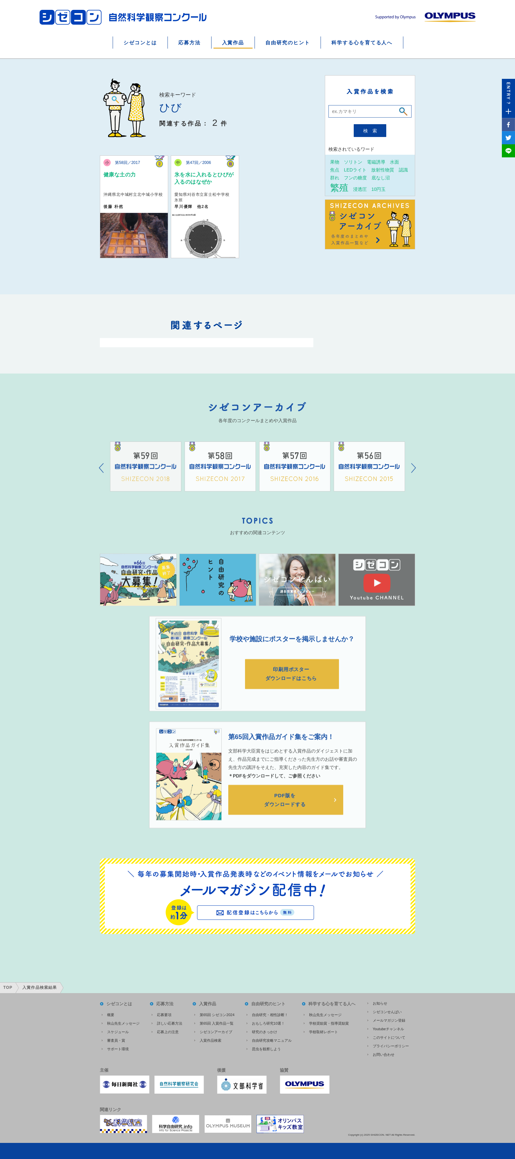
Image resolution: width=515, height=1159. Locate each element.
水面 (394, 161)
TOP (7, 986)
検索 (372, 130)
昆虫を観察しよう (266, 1048)
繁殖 (339, 188)
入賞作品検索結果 (39, 986)
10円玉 (378, 189)
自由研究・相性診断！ (270, 1014)
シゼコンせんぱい (387, 1011)
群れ (334, 177)
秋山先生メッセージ (123, 1022)
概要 (110, 1014)
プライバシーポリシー (391, 1045)
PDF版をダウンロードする (286, 810)
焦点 (334, 169)
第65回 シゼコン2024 (217, 1014)
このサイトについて (389, 1036)
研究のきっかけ (264, 1031)
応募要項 (164, 1014)
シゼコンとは (140, 42)
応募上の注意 (168, 1031)
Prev (101, 477)
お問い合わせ (383, 1054)
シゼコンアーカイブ (216, 1031)
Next (413, 477)
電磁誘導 (376, 161)
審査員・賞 (116, 1039)
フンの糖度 (355, 177)
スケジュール (118, 1031)
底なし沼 (380, 177)
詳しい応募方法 (169, 1022)
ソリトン (353, 161)
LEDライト (355, 169)
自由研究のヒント (287, 42)
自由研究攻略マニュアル (272, 1039)
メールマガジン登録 (389, 1019)
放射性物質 (382, 169)
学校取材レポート (323, 1031)
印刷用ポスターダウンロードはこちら (292, 683)
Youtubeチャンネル (388, 1028)
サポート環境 (118, 1048)
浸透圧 (360, 189)
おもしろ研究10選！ (268, 1022)
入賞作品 (233, 42)
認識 (403, 169)
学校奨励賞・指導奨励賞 (329, 1022)
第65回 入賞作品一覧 (217, 1022)
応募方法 (189, 42)
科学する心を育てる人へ (361, 42)
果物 (334, 161)
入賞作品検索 (210, 1039)
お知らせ (380, 1002)
